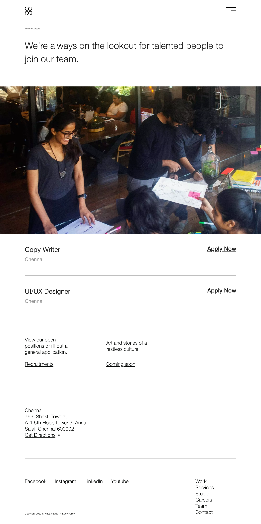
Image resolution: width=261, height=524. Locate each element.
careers (203, 500)
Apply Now (221, 249)
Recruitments (39, 364)
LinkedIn (94, 482)
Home (27, 29)
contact (204, 512)
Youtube (120, 482)
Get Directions (42, 435)
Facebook (35, 482)
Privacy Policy (67, 514)
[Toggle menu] (231, 10)
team (201, 506)
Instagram (65, 482)
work (201, 482)
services (204, 488)
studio (202, 494)
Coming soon (120, 364)
